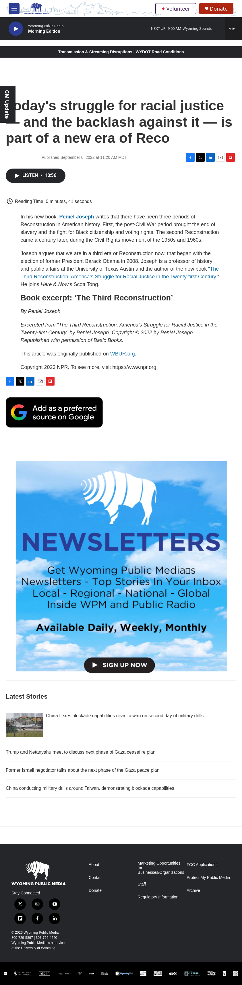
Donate (219, 9)
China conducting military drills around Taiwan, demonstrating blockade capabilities (90, 788)
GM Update (7, 104)
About (94, 865)
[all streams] (233, 28)
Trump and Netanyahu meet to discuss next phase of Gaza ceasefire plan (80, 752)
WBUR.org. (123, 354)
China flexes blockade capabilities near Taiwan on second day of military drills (125, 715)
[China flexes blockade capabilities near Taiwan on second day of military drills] (24, 725)
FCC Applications (202, 865)
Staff (142, 884)
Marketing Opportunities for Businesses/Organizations (160, 868)
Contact (95, 877)
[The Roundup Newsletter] (121, 566)
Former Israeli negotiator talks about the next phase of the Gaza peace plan (82, 770)
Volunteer (176, 8)
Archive (193, 890)
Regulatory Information (158, 897)
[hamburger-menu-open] (14, 8)
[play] (15, 29)
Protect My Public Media (208, 877)
